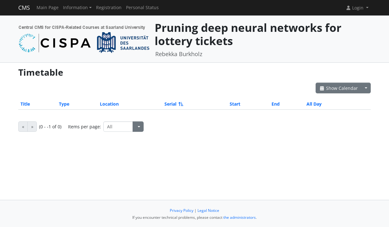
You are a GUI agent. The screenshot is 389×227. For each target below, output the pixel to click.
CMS (24, 7)
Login (355, 8)
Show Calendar (338, 88)
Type (64, 104)
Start (235, 104)
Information (75, 7)
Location (109, 104)
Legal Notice (208, 210)
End (276, 104)
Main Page (48, 7)
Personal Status (142, 7)
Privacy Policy (181, 210)
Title (25, 104)
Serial (173, 104)
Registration (109, 7)
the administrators (239, 217)
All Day (314, 104)
